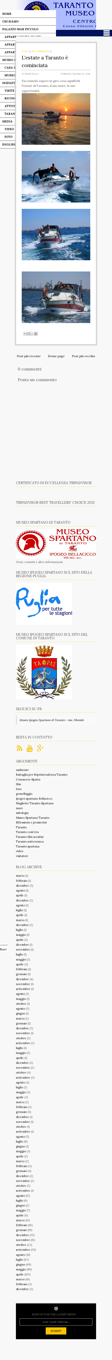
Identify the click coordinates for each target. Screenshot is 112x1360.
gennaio (21, 974)
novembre (23, 949)
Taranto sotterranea (30, 841)
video (19, 851)
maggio (21, 934)
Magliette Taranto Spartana (34, 803)
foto (25, 51)
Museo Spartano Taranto (32, 817)
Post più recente (29, 356)
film (18, 784)
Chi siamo (10, 21)
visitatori (22, 856)
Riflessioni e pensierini (31, 822)
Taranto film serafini (29, 837)
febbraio (21, 880)
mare (19, 808)
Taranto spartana (27, 846)
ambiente (22, 770)
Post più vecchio (83, 356)
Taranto (21, 827)
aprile (20, 895)
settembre (23, 989)
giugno (20, 1013)
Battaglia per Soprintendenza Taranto (41, 774)
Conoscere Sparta (28, 779)
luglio (19, 910)
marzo (20, 875)
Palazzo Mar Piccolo (20, 29)
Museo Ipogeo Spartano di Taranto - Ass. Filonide (51, 720)
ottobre (21, 1003)
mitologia (22, 813)
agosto (20, 890)
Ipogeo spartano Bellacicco (34, 798)
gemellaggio (24, 793)
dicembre (22, 885)
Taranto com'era (27, 832)
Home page (56, 356)
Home (6, 14)
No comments (40, 51)
